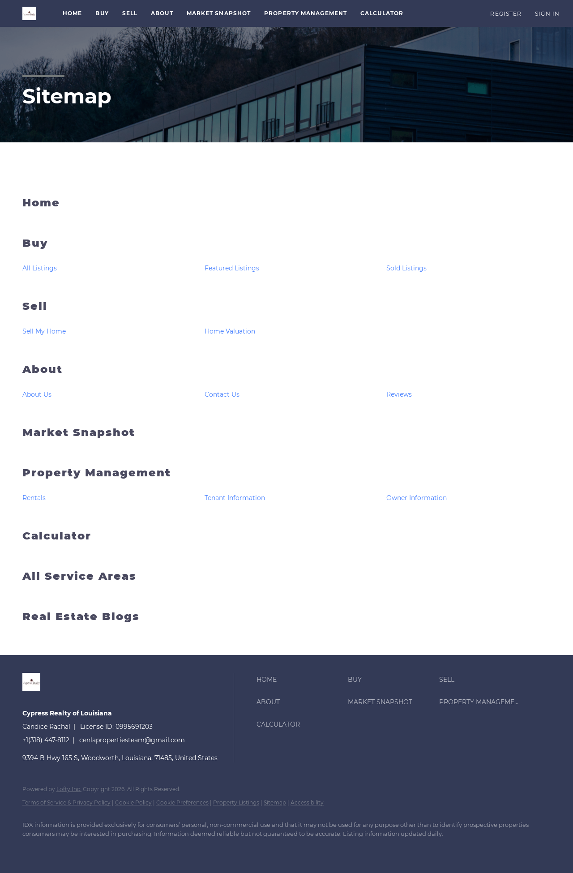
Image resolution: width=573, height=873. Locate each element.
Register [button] (506, 13)
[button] (29, 13)
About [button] (162, 13)
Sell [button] (129, 13)
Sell (34, 306)
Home (72, 13)
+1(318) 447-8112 (45, 740)
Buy (35, 242)
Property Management (96, 472)
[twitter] (85, 849)
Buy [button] (101, 13)
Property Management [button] (305, 13)
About (42, 369)
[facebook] (33, 849)
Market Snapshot (219, 13)
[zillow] (111, 849)
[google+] (189, 849)
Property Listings (236, 802)
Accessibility (307, 802)
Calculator (381, 13)
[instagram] (163, 849)
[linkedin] (59, 849)
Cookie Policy (133, 802)
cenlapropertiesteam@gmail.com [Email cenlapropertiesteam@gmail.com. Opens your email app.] (132, 740)
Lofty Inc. (68, 789)
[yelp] (137, 849)
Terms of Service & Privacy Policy (66, 802)
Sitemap (275, 802)
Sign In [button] (547, 13)
